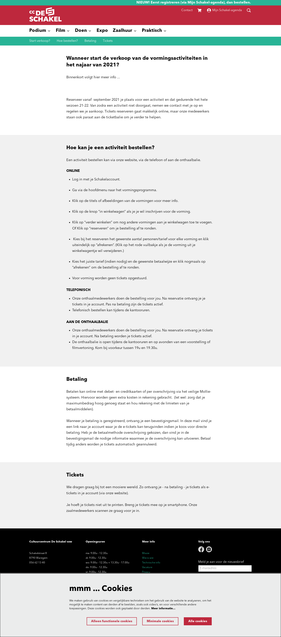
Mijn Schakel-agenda (224, 10)
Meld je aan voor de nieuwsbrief (221, 562)
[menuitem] (102, 31)
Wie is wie (147, 558)
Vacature (147, 567)
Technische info (151, 562)
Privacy (146, 572)
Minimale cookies (160, 621)
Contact (187, 10)
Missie (145, 553)
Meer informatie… (163, 608)
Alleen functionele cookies (111, 621)
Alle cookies (197, 621)
